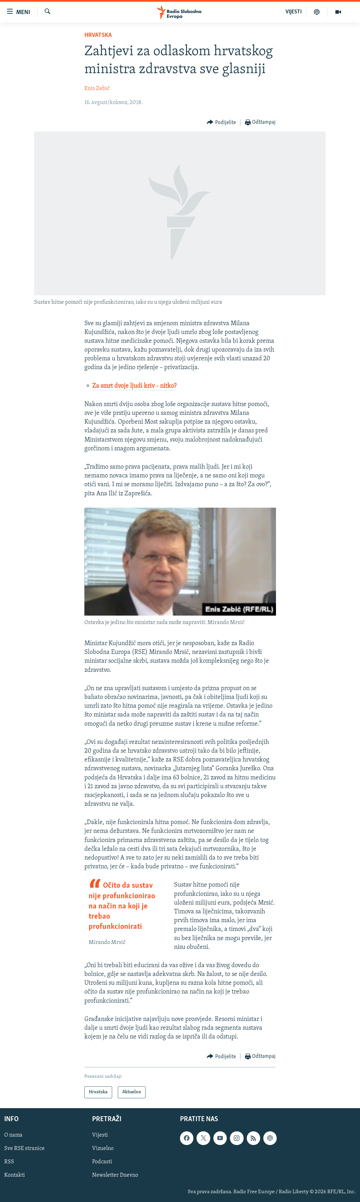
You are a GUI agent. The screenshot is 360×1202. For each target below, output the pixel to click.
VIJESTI (293, 12)
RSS (9, 1162)
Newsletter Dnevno (115, 1175)
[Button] (221, 122)
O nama (13, 1135)
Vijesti (100, 1135)
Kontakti (14, 1175)
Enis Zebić (97, 88)
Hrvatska (98, 35)
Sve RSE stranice (24, 1149)
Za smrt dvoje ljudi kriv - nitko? (134, 386)
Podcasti (102, 1162)
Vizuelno (103, 1149)
